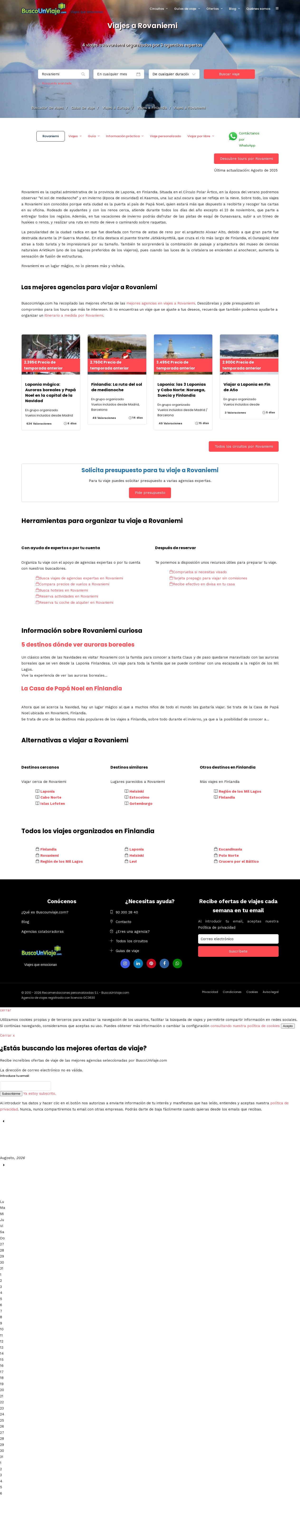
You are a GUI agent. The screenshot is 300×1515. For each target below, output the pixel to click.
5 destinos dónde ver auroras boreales (77, 645)
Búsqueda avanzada (54, 83)
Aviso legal (271, 992)
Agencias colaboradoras (42, 931)
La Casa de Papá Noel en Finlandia (71, 688)
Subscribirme (11, 1093)
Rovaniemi (51, 136)
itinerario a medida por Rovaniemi (73, 315)
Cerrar (7, 1035)
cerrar (5, 1010)
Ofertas (212, 8)
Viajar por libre (198, 136)
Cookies (252, 992)
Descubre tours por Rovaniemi (246, 159)
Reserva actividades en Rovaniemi (67, 596)
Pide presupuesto (150, 493)
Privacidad (210, 992)
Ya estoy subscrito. (39, 1093)
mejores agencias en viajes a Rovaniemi (160, 303)
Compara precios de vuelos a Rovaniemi (72, 584)
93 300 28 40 (127, 912)
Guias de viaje (127, 951)
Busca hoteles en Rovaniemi (62, 590)
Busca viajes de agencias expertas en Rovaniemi (79, 578)
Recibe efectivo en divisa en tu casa (202, 584)
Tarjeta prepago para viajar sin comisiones (208, 578)
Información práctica (123, 136)
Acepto (288, 1026)
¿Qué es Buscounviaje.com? (44, 912)
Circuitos (157, 8)
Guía (92, 136)
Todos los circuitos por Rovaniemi (244, 446)
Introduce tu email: (15, 1076)
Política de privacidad (216, 927)
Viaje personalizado (165, 136)
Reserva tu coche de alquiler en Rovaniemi (74, 602)
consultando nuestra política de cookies (245, 1026)
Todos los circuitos (132, 941)
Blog (232, 8)
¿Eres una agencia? (133, 931)
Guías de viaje (185, 8)
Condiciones (232, 992)
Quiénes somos (258, 8)
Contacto (123, 922)
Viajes (73, 136)
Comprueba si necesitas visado (198, 572)
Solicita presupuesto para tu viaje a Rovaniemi (150, 470)
